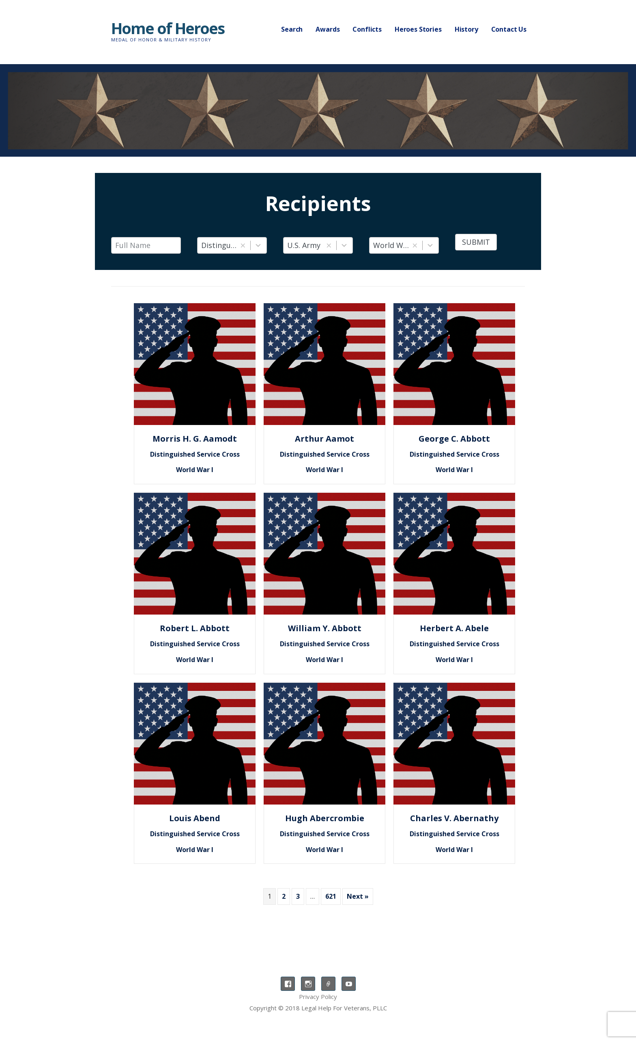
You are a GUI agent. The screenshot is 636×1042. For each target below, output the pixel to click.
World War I (194, 469)
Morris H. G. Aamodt (195, 438)
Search (292, 29)
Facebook (288, 984)
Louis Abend (194, 818)
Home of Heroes (167, 28)
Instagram (308, 984)
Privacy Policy (318, 996)
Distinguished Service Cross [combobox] (219, 245)
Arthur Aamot (324, 438)
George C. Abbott (454, 438)
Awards (327, 29)
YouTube (349, 984)
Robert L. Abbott (195, 628)
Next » (358, 896)
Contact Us (508, 29)
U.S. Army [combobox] (303, 245)
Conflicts (367, 29)
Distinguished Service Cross (195, 454)
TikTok (328, 984)
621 (330, 896)
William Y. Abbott (324, 628)
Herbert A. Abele (454, 628)
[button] (243, 245)
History (466, 29)
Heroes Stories (418, 29)
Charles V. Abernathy (454, 818)
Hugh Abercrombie (324, 818)
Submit (476, 242)
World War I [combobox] (391, 245)
